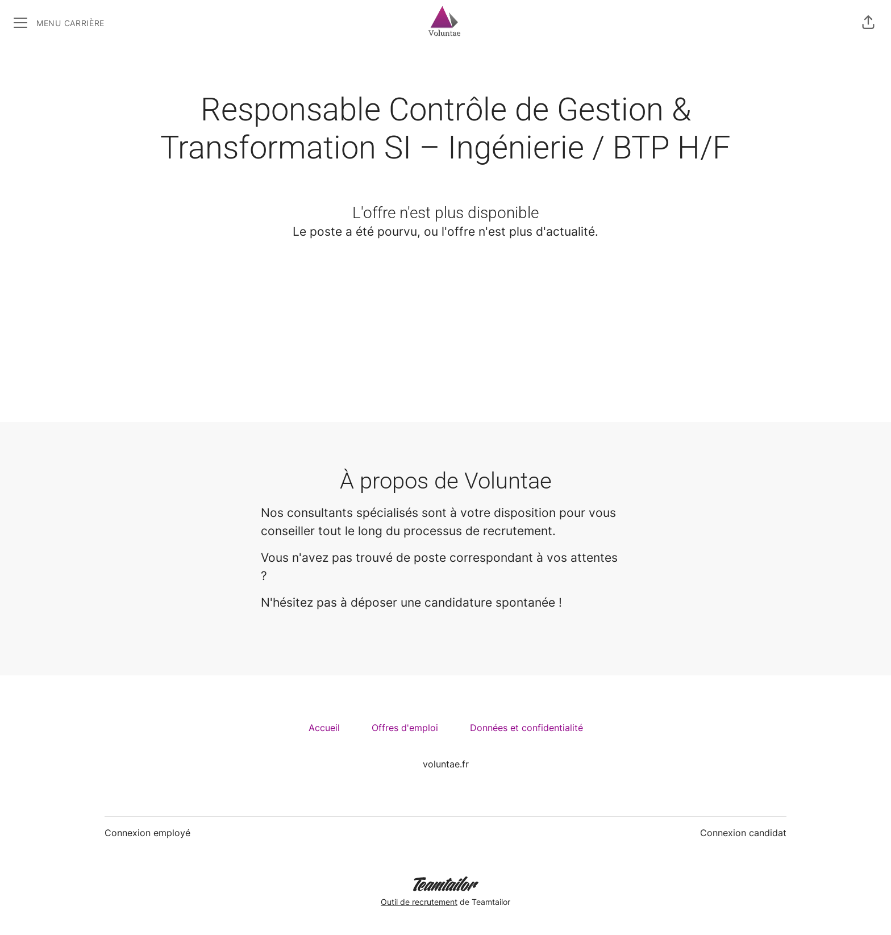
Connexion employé (147, 832)
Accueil (324, 727)
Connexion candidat (743, 832)
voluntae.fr (446, 764)
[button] (868, 23)
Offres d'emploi (405, 727)
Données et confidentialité (526, 727)
